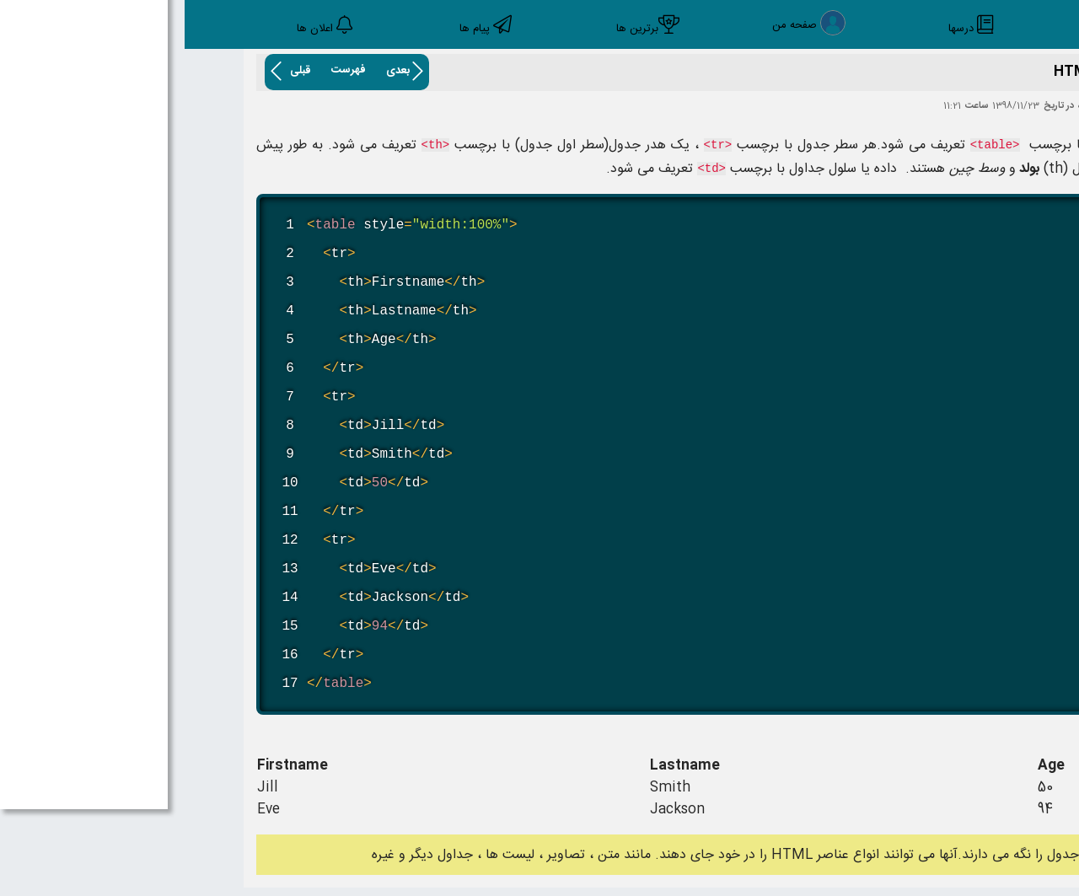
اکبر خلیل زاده (918, 106)
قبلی (115, 70)
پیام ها (290, 29)
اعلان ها (130, 29)
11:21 (767, 106)
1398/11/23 (831, 106)
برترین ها (453, 29)
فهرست (164, 69)
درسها (776, 29)
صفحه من (610, 26)
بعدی (213, 70)
